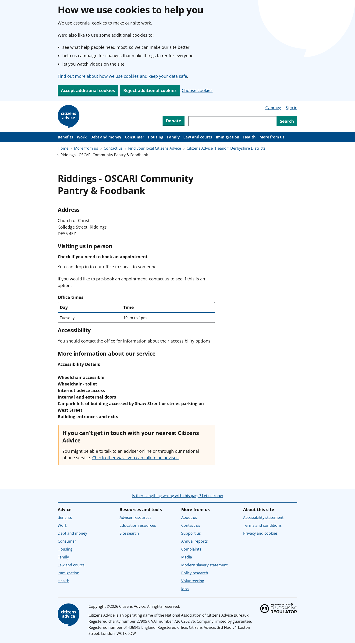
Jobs (185, 588)
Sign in (291, 107)
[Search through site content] (232, 121)
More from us (271, 137)
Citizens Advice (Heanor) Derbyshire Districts (226, 148)
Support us (191, 533)
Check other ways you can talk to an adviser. (135, 457)
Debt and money (105, 137)
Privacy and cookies (260, 533)
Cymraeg (273, 107)
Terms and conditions (262, 525)
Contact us (113, 148)
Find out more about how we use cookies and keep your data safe (122, 76)
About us (189, 517)
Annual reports (194, 541)
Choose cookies (197, 90)
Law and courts (197, 137)
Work (82, 137)
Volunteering (192, 580)
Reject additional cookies (150, 90)
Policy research (194, 573)
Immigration (227, 137)
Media (186, 557)
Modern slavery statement (204, 565)
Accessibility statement (263, 517)
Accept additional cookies (88, 90)
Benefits (65, 137)
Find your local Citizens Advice (154, 148)
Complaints (191, 549)
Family (173, 137)
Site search (129, 533)
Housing (155, 137)
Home (63, 148)
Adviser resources (135, 517)
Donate (173, 121)
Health (249, 137)
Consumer (134, 137)
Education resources (138, 525)
